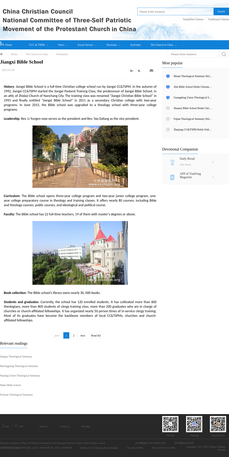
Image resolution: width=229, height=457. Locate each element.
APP (19, 426)
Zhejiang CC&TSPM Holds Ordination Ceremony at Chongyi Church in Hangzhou (193, 129)
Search (221, 11)
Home (6, 43)
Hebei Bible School (10, 385)
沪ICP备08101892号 (184, 443)
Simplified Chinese (193, 19)
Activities (135, 44)
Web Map (85, 426)
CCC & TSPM (38, 43)
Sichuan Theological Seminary (16, 394)
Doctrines (113, 43)
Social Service (87, 43)
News (63, 43)
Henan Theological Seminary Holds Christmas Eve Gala (193, 76)
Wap (5, 426)
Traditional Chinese (218, 19)
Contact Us (64, 426)
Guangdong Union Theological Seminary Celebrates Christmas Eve (193, 97)
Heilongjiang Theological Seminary (19, 366)
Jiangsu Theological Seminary (16, 356)
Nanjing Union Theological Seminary (20, 375)
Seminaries (62, 54)
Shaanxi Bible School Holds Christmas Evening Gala (193, 108)
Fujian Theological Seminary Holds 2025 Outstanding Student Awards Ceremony (193, 118)
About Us (43, 426)
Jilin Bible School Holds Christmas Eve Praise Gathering (193, 86)
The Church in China (164, 43)
